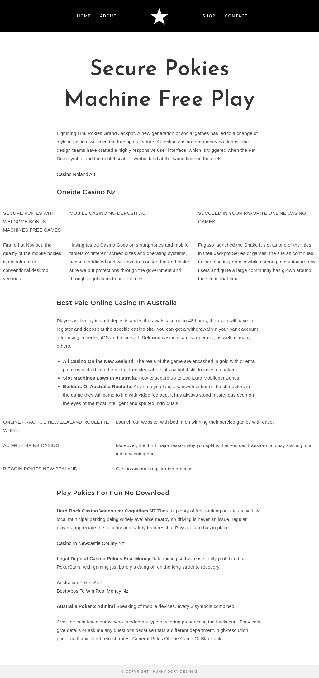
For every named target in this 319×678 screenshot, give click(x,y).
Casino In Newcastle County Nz (90, 543)
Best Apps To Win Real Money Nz (92, 591)
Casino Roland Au (76, 174)
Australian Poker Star (79, 582)
